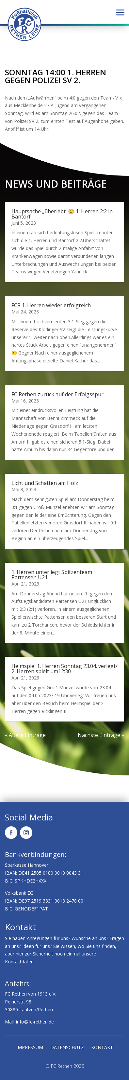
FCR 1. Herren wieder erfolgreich (51, 305)
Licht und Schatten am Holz (44, 483)
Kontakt (102, 1047)
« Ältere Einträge (25, 735)
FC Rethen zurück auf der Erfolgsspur (57, 394)
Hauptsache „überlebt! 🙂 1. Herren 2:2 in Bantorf (62, 214)
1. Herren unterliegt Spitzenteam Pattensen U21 (51, 574)
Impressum (29, 1047)
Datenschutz (67, 1047)
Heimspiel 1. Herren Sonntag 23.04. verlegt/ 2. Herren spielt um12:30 (64, 668)
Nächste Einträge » (101, 735)
